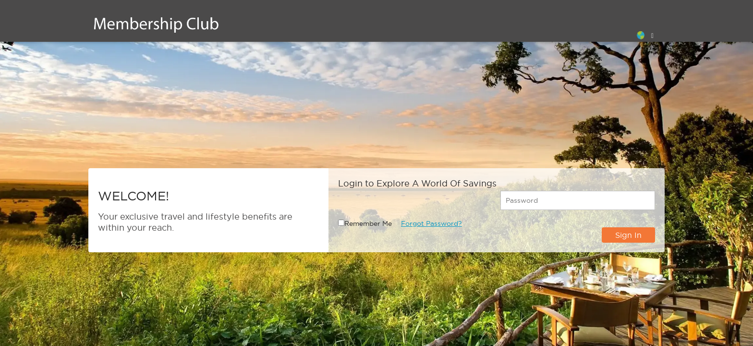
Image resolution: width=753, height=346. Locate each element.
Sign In (628, 235)
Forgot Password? (431, 223)
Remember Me (368, 223)
